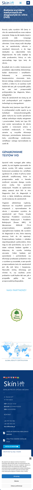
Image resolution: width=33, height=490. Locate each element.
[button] (30, 458)
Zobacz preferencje (16, 486)
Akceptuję (16, 476)
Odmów (16, 481)
